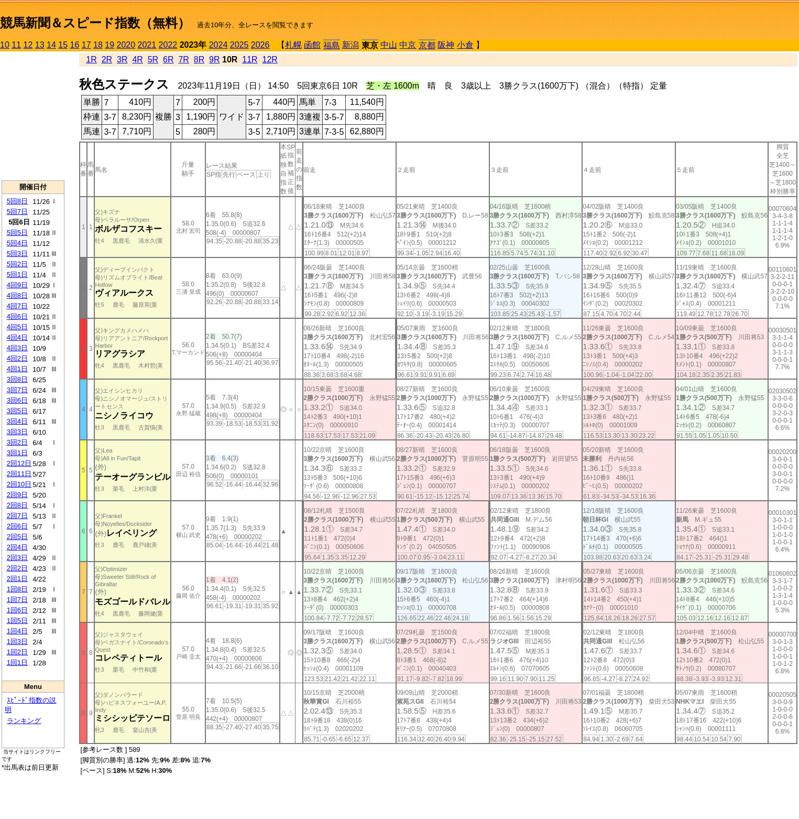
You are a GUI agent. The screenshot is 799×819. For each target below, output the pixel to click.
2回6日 (17, 526)
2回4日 (17, 547)
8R (199, 59)
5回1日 (17, 274)
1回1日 (17, 662)
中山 (388, 44)
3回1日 (17, 453)
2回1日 (17, 579)
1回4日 (17, 631)
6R (168, 59)
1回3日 (17, 641)
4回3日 (17, 348)
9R (214, 59)
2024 (218, 44)
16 (75, 44)
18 (98, 44)
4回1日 (17, 369)
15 (63, 44)
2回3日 (17, 558)
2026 (260, 44)
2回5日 (17, 537)
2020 (126, 44)
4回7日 (17, 306)
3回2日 (17, 442)
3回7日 (17, 390)
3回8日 (17, 379)
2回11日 (19, 474)
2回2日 (17, 568)
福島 (331, 45)
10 (4, 44)
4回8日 (17, 295)
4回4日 (17, 337)
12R (270, 59)
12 (28, 44)
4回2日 (17, 358)
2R (107, 59)
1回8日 (17, 589)
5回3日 (17, 253)
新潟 (350, 44)
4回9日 (17, 285)
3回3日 (17, 432)
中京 (407, 44)
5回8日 (17, 201)
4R (137, 59)
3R (122, 59)
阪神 (445, 44)
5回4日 (17, 243)
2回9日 (17, 495)
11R (249, 59)
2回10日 (19, 484)
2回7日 (17, 516)
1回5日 (17, 620)
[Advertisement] (33, 116)
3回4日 (17, 421)
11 (16, 44)
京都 (427, 45)
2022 (168, 44)
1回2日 (17, 652)
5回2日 (17, 264)
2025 (239, 44)
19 (109, 44)
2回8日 (17, 505)
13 (40, 44)
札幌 (293, 44)
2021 (147, 44)
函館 (312, 44)
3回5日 (17, 411)
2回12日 (19, 463)
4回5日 (17, 327)
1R (91, 59)
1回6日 (17, 610)
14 (51, 44)
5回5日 (17, 232)
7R (183, 59)
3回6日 (17, 400)
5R (153, 59)
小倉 (465, 44)
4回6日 (17, 316)
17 (86, 44)
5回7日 (17, 211)
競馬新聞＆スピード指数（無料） (95, 23)
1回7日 (17, 600)
